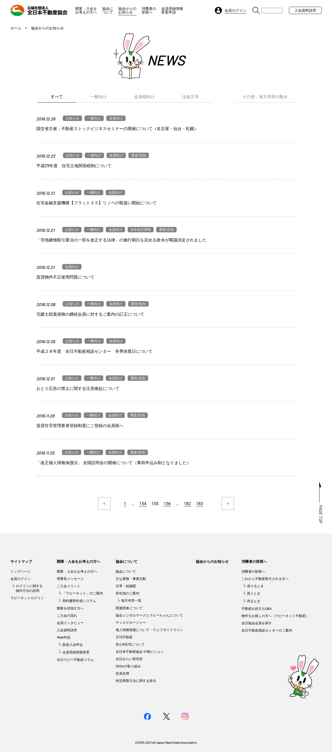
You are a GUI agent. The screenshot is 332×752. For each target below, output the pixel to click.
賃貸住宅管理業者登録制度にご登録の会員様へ (79, 425)
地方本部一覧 (131, 600)
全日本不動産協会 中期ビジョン (140, 652)
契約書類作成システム (79, 601)
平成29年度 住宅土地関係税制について (74, 165)
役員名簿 (122, 673)
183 (199, 503)
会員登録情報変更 (76, 652)
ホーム (15, 28)
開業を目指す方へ (70, 608)
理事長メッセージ (70, 579)
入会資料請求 (305, 10)
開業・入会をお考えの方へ (86, 10)
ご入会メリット (68, 586)
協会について (107, 10)
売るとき (253, 601)
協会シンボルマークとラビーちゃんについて (149, 615)
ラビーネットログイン (27, 598)
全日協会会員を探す (256, 623)
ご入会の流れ (67, 616)
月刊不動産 (124, 637)
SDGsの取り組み (128, 666)
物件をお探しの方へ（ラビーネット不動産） (275, 616)
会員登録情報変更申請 (172, 10)
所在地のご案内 (127, 593)
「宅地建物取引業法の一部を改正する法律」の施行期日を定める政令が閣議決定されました (121, 240)
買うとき (253, 593)
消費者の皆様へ (149, 10)
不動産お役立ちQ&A (256, 609)
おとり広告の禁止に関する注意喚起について (77, 388)
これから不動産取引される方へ (265, 579)
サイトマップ (21, 561)
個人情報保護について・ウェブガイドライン (149, 630)
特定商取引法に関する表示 (136, 681)
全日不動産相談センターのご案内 (266, 630)
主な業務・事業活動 (131, 579)
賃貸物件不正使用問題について (65, 277)
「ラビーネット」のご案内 (83, 593)
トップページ (20, 571)
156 (167, 503)
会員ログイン (20, 579)
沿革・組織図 (126, 586)
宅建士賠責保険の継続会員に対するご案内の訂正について (90, 314)
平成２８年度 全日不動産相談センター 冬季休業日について (94, 351)
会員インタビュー (70, 623)
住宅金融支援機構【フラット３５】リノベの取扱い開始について (96, 202)
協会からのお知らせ (127, 10)
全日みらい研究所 (129, 659)
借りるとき (255, 586)
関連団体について (129, 608)
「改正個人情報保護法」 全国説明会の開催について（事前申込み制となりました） (113, 462)
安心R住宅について (130, 644)
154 (142, 503)
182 (187, 503)
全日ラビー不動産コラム (75, 660)
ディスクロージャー (131, 623)
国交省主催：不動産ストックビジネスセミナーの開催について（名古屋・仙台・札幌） (117, 128)
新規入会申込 (73, 645)
